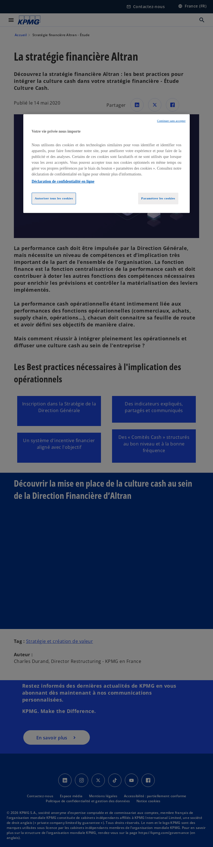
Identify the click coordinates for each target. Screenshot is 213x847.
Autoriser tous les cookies (54, 198)
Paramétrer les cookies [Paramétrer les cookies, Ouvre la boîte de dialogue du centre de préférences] (158, 198)
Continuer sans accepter (171, 120)
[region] (106, 163)
